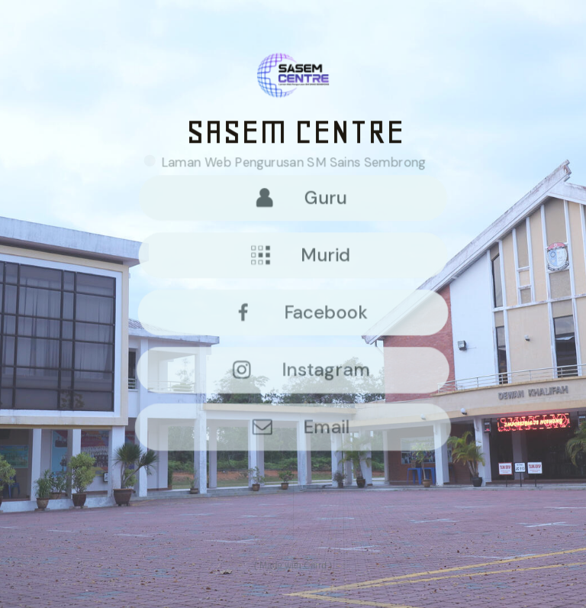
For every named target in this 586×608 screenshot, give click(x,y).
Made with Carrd (293, 566)
